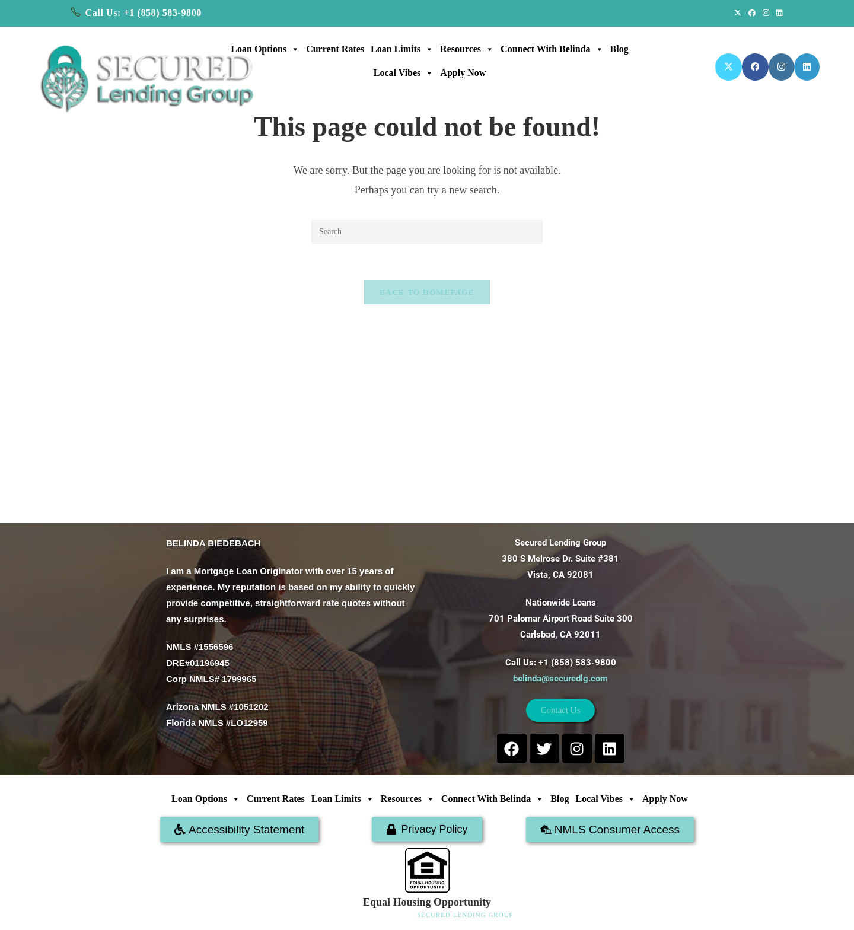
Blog (619, 49)
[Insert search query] (427, 232)
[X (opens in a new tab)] (738, 13)
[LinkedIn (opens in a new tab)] (778, 13)
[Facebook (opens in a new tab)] (752, 13)
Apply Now (463, 73)
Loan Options (265, 49)
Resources (467, 49)
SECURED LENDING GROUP (465, 914)
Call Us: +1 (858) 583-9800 (143, 13)
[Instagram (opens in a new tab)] (766, 13)
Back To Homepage (427, 292)
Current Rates (335, 49)
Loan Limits (402, 49)
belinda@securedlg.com (560, 678)
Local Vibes (404, 73)
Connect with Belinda (552, 49)
